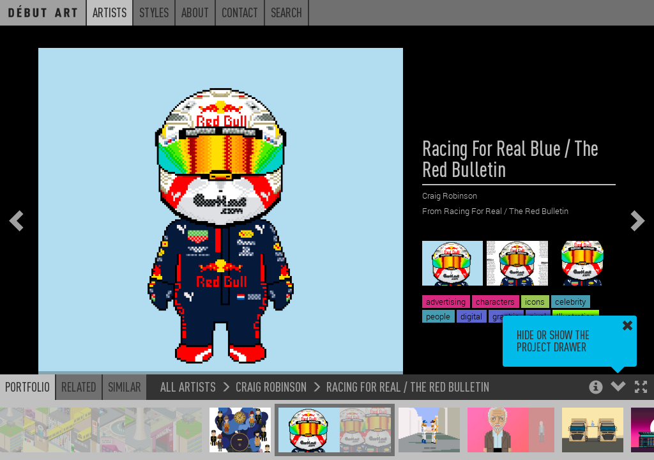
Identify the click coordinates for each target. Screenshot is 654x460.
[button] (641, 388)
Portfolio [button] (27, 386)
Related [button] (78, 386)
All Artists (188, 386)
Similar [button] (124, 386)
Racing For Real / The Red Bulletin (407, 386)
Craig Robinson (271, 386)
